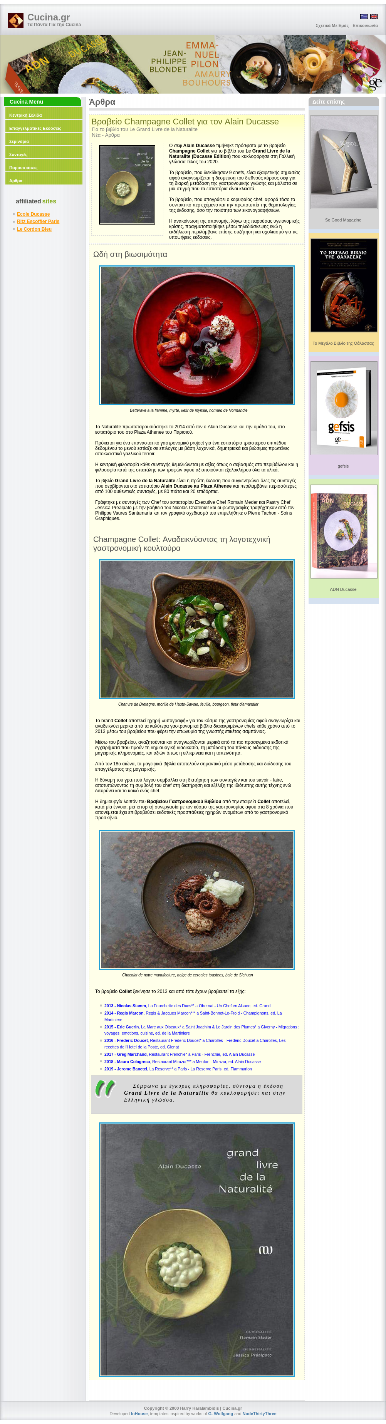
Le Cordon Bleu (34, 229)
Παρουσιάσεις (23, 167)
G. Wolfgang (220, 1413)
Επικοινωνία (365, 25)
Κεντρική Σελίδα (25, 115)
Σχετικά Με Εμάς (332, 25)
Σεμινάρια (19, 141)
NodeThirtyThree (260, 1413)
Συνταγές (18, 154)
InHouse (139, 1413)
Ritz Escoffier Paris (38, 221)
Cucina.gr (48, 17)
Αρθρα (15, 180)
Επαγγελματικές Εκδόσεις (35, 128)
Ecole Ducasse (33, 214)
